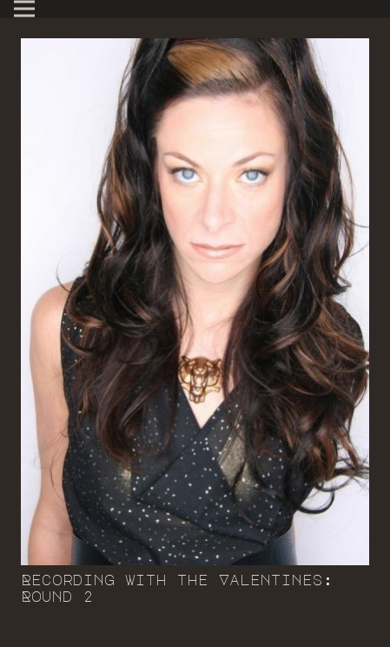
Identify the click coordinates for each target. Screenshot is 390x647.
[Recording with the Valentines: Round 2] (195, 301)
